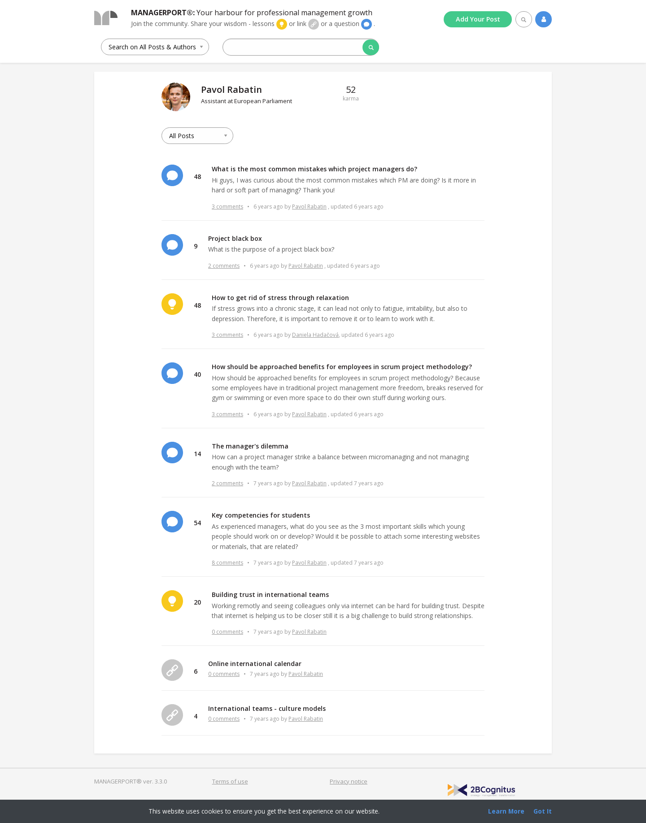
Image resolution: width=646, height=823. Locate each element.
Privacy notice (348, 781)
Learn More (506, 811)
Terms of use (230, 781)
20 (197, 602)
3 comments (227, 206)
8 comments (227, 562)
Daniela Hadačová (315, 335)
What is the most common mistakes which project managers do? (314, 169)
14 (197, 453)
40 (197, 374)
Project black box (235, 238)
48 (197, 176)
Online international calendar (254, 663)
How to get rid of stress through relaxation (280, 297)
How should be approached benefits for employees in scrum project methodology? (342, 366)
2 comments (224, 266)
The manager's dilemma (250, 446)
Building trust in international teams (270, 594)
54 (197, 522)
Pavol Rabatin (309, 206)
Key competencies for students (261, 515)
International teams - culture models (267, 708)
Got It (542, 811)
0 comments (227, 632)
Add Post (478, 19)
